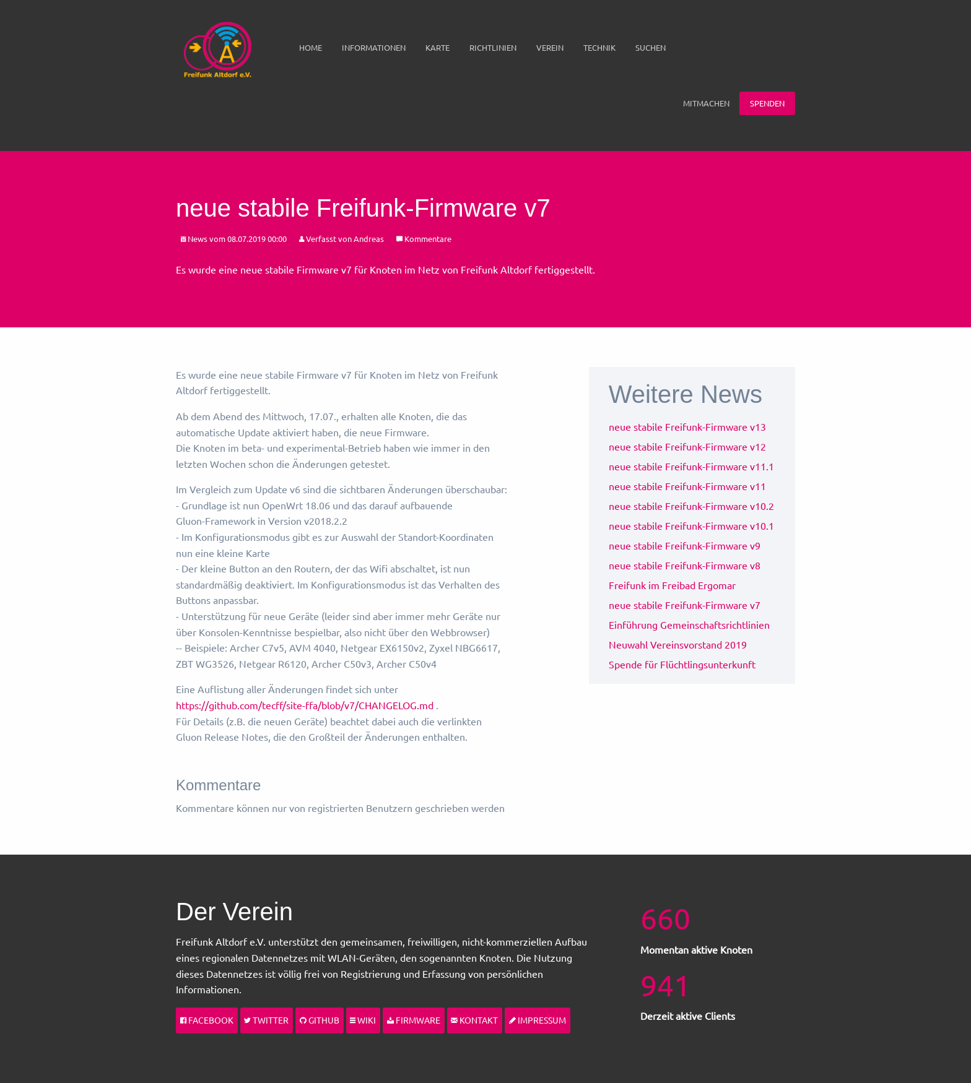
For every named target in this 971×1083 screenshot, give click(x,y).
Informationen (374, 47)
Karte (437, 47)
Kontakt (474, 1019)
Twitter (266, 1019)
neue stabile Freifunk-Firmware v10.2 (691, 505)
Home (310, 47)
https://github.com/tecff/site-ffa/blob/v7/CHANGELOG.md (304, 705)
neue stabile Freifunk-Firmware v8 (684, 565)
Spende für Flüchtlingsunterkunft (682, 664)
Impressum (537, 1019)
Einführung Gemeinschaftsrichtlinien (689, 624)
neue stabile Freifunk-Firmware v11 (687, 486)
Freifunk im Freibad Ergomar (672, 585)
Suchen (650, 47)
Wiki (363, 1019)
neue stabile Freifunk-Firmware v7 (684, 604)
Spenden (767, 103)
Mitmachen (706, 103)
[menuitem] (310, 48)
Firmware (413, 1019)
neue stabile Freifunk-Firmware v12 (687, 446)
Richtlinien (492, 47)
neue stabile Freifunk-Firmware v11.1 (691, 466)
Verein (550, 47)
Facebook (206, 1019)
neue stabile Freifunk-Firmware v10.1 (691, 525)
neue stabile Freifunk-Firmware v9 (684, 545)
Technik (599, 47)
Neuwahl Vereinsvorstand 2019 (678, 644)
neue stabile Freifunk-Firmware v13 (687, 426)
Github (319, 1019)
